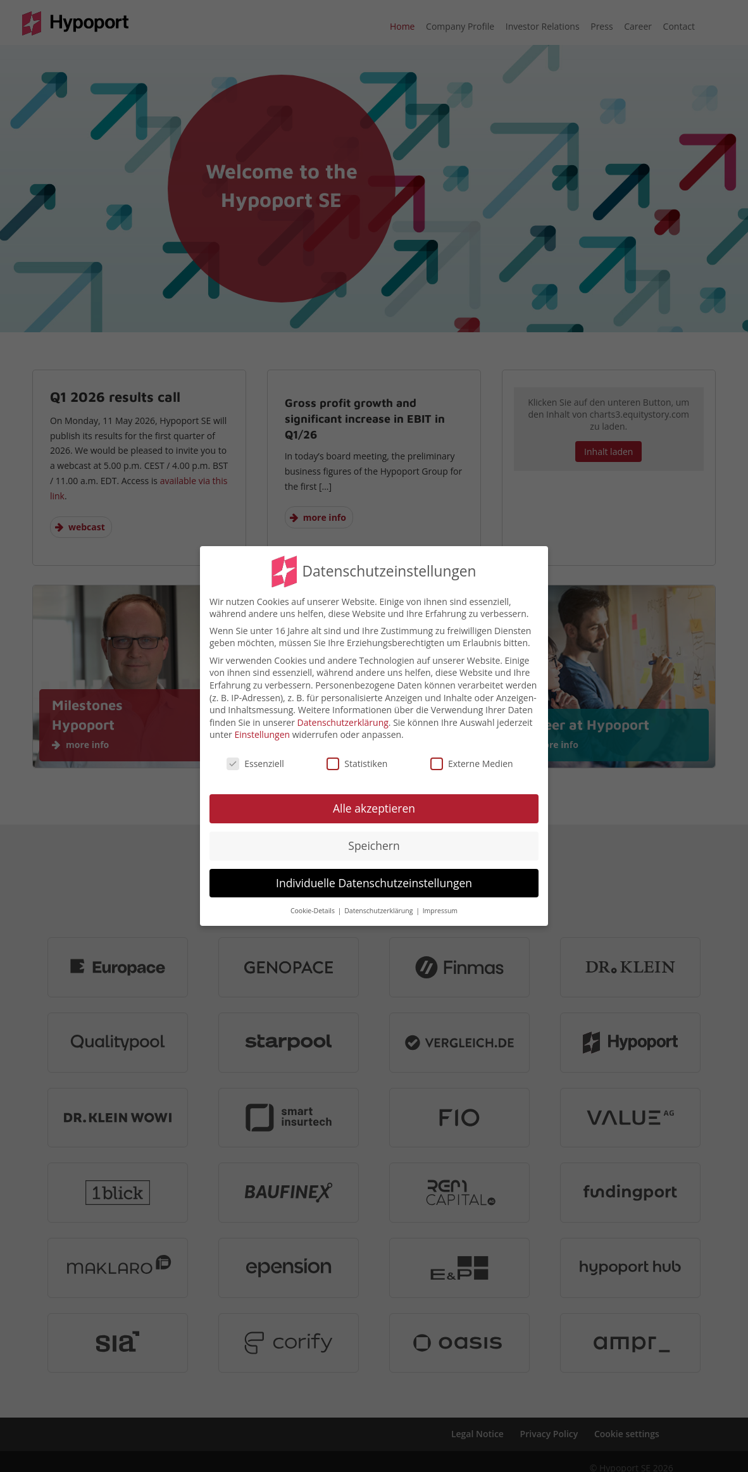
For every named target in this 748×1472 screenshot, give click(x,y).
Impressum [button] (440, 910)
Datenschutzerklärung (343, 722)
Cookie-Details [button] (313, 910)
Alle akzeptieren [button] (374, 808)
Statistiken (357, 764)
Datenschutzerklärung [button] (379, 910)
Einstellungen (262, 734)
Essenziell (255, 764)
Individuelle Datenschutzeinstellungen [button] (374, 882)
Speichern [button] (373, 845)
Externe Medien (471, 764)
